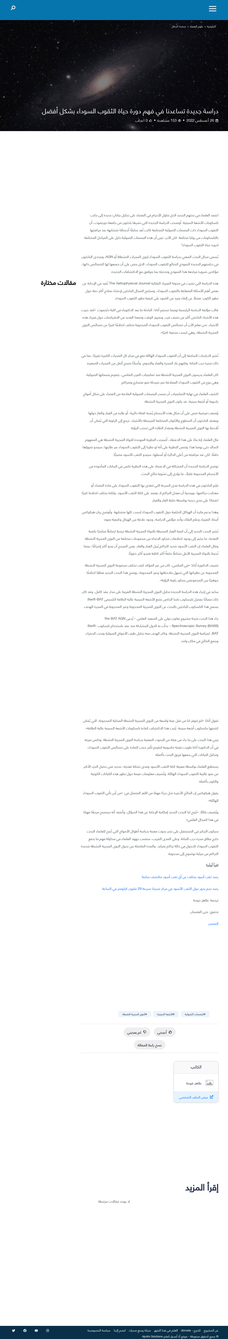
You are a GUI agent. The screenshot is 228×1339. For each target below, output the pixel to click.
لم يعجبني (137, 1032)
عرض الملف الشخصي (193, 1097)
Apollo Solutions (152, 1336)
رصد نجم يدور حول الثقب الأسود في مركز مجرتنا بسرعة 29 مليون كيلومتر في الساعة (160, 888)
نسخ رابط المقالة (150, 1044)
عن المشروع (211, 1330)
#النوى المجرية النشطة (134, 1013)
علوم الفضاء (196, 26)
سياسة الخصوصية (99, 1330)
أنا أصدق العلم (172, 1336)
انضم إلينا (120, 1330)
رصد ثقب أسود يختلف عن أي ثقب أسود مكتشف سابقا (180, 876)
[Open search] (13, 6)
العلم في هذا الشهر (166, 1330)
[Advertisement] (149, 175)
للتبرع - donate (190, 1330)
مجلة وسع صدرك (140, 1330)
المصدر (213, 923)
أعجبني (164, 1032)
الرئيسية (211, 26)
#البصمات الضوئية (195, 1013)
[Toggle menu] (212, 8)
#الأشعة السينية (166, 1013)
